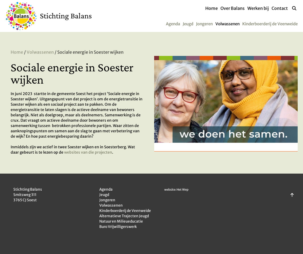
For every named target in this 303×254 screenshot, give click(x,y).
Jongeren (204, 23)
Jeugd (188, 23)
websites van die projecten (88, 152)
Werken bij (258, 8)
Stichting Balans (66, 15)
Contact (280, 8)
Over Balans (232, 8)
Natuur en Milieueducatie (121, 221)
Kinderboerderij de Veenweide (270, 23)
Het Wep (183, 189)
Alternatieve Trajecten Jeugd (124, 216)
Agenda (173, 23)
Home (211, 8)
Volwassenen (227, 23)
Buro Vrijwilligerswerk (118, 226)
